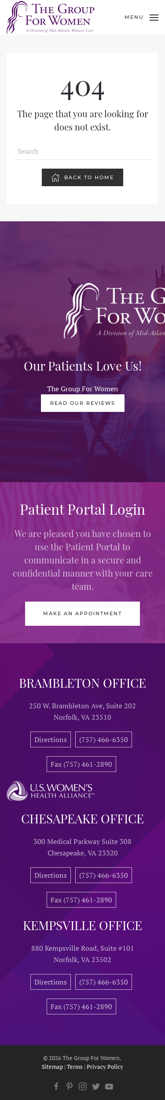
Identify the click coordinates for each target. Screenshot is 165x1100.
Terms (75, 1067)
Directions (50, 739)
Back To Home (82, 177)
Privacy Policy (105, 1067)
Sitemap (52, 1067)
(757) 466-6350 (103, 739)
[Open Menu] (141, 17)
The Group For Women (82, 388)
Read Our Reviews (82, 403)
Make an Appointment (82, 613)
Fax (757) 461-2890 (81, 764)
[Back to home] (51, 17)
